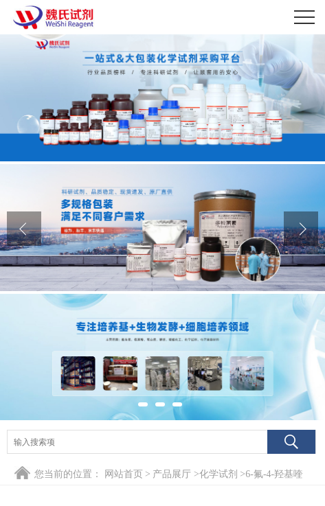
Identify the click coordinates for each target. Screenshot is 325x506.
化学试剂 (218, 474)
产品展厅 (172, 474)
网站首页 (123, 474)
